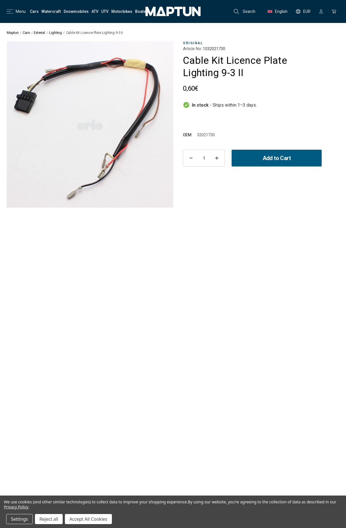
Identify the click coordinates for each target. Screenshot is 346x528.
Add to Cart (277, 158)
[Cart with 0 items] (333, 11)
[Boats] (140, 11)
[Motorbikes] (121, 11)
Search (244, 11)
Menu (16, 11)
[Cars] (34, 11)
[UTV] (105, 11)
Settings (19, 519)
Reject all (48, 519)
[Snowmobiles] (76, 11)
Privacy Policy (16, 507)
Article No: (192, 48)
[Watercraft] (51, 11)
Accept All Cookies (88, 519)
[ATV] (94, 11)
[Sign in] (321, 11)
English (278, 11)
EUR (303, 11)
